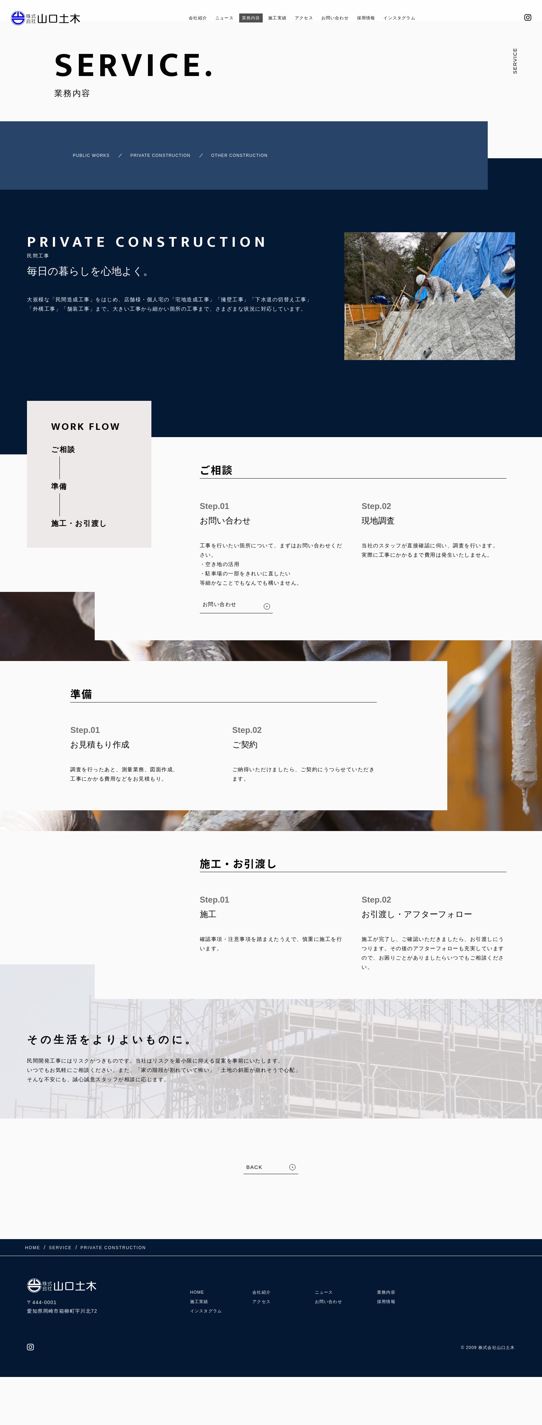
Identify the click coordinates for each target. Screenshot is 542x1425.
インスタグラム (416, 18)
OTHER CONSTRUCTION (265, 152)
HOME (198, 1275)
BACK (254, 1161)
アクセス (303, 18)
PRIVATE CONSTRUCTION (166, 152)
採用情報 (376, 18)
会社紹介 (179, 18)
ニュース (210, 18)
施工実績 (272, 18)
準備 (59, 480)
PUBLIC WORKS (80, 152)
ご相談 (63, 443)
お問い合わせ (340, 18)
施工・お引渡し (79, 517)
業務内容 (241, 18)
